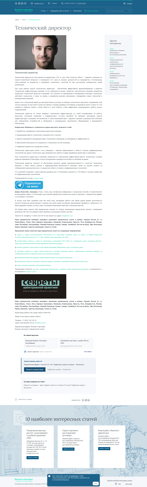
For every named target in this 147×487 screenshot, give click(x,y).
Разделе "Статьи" (43, 271)
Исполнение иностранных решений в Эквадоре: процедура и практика (115, 90)
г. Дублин (54, 3)
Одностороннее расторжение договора (70, 432)
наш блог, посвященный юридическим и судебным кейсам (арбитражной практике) (67, 269)
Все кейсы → (88, 352)
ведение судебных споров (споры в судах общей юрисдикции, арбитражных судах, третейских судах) (54, 247)
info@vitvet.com (39, 3)
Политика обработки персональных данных (119, 480)
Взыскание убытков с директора (109, 431)
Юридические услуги (60, 11)
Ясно (95, 483)
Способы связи (81, 3)
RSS (119, 483)
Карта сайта (128, 483)
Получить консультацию (35, 369)
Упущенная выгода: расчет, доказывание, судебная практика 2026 (37, 434)
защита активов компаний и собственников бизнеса (36, 265)
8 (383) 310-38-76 (70, 3)
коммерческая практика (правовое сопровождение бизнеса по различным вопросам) (48, 257)
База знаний (91, 11)
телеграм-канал (39, 178)
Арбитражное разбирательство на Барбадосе (118, 77)
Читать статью (33, 458)
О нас (43, 11)
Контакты (77, 11)
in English (129, 3)
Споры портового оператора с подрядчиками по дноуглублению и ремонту (117, 66)
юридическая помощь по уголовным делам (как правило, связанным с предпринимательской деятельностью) (56, 261)
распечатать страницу (24, 400)
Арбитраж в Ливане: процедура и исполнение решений (118, 53)
